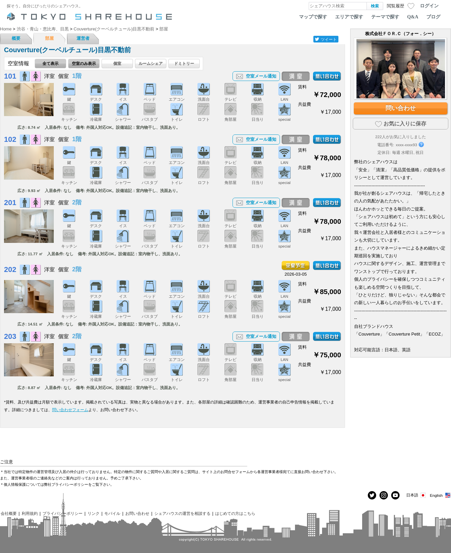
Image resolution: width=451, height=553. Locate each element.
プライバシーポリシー (62, 513)
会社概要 (9, 513)
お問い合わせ (137, 513)
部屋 (49, 38)
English (440, 495)
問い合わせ (401, 108)
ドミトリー (184, 63)
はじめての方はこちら (235, 513)
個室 (117, 63)
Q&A (412, 16)
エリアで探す (349, 16)
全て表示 (50, 63)
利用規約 (30, 513)
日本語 (416, 495)
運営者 (83, 38)
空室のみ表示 (84, 63)
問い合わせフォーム (70, 409)
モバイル (112, 513)
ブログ (433, 16)
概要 (16, 38)
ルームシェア (151, 63)
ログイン (429, 5)
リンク (94, 513)
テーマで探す (385, 16)
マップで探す (313, 16)
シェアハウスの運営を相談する (182, 513)
